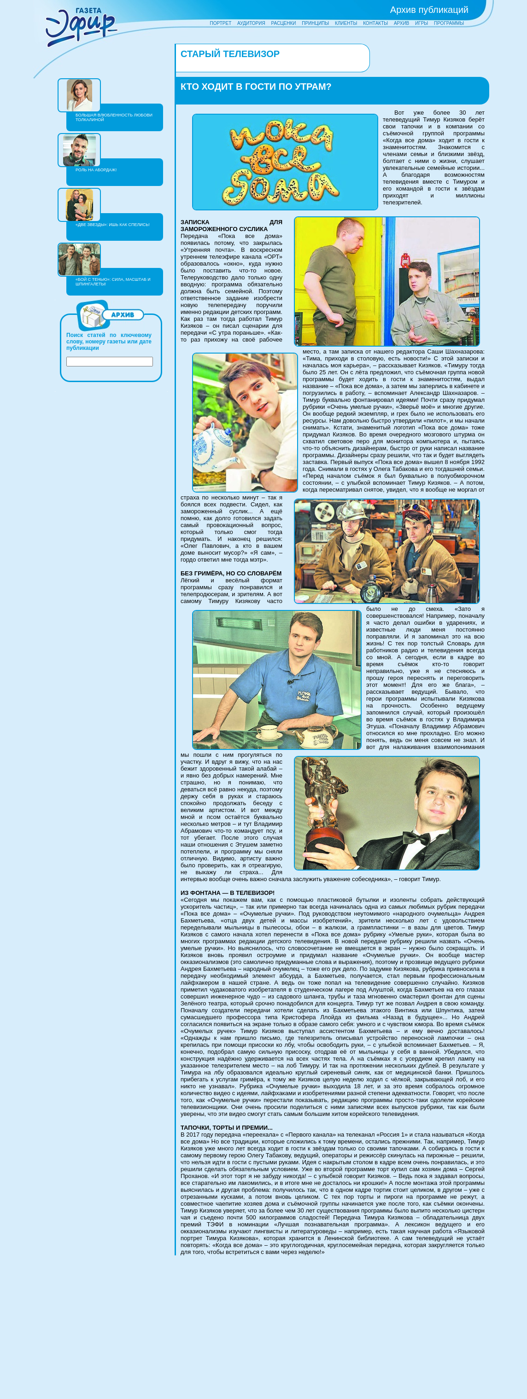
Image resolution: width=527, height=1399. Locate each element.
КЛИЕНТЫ (346, 23)
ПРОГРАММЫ (449, 23)
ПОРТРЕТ (221, 23)
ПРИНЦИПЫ (315, 23)
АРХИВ (401, 23)
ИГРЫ (421, 23)
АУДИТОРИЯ (251, 23)
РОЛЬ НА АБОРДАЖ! (96, 170)
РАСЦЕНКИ (283, 23)
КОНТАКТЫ (375, 23)
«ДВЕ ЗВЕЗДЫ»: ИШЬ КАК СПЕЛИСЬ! (113, 224)
